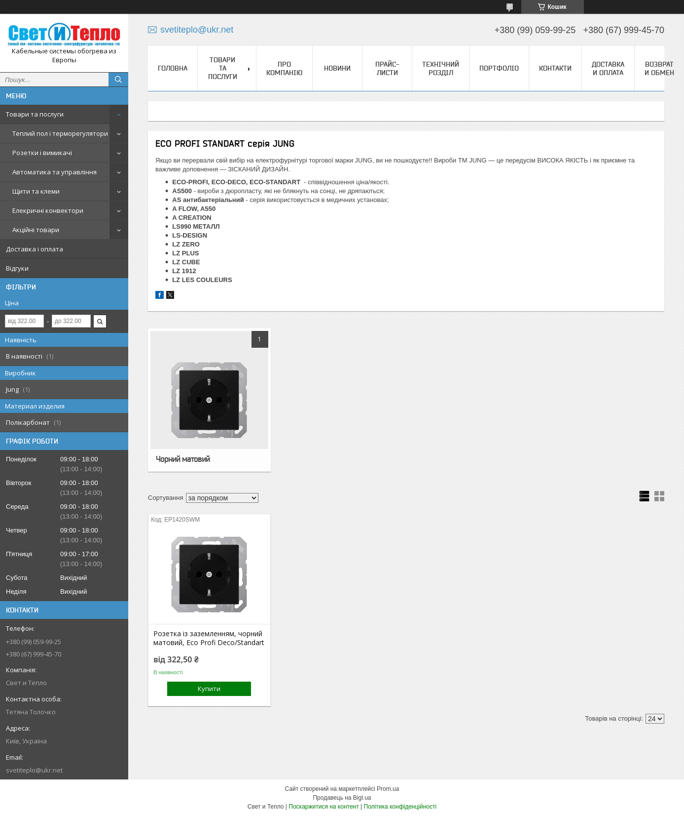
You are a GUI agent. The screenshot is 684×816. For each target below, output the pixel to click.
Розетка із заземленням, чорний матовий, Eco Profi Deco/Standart (208, 638)
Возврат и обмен (659, 68)
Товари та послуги (35, 114)
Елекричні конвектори (47, 210)
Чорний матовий (183, 458)
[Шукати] (118, 79)
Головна (172, 68)
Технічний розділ (440, 68)
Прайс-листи (387, 68)
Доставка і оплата (34, 249)
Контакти (555, 68)
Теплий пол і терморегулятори (60, 133)
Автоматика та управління (54, 171)
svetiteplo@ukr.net (34, 770)
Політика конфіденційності (400, 806)
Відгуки (17, 268)
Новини (337, 68)
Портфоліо (499, 68)
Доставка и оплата (608, 68)
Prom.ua (388, 788)
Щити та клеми (36, 191)
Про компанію (284, 68)
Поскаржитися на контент (323, 806)
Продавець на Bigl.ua (342, 797)
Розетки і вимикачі (42, 152)
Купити (209, 688)
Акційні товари (35, 229)
